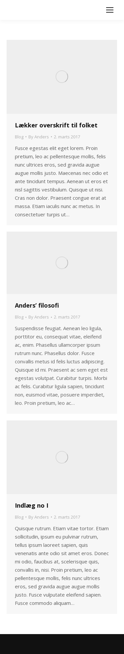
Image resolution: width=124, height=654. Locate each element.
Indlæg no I (31, 505)
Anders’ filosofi (37, 305)
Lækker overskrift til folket (56, 125)
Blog (19, 137)
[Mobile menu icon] (110, 10)
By (38, 137)
